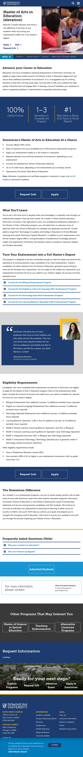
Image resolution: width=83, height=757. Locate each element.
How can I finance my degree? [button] (21, 552)
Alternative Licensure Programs (68, 628)
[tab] (41, 282)
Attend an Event (51, 686)
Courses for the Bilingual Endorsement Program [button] (29, 282)
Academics (19, 56)
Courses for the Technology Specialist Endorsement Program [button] (35, 295)
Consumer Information (68, 719)
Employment (41, 726)
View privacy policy (17, 751)
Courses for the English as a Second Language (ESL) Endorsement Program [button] (42, 289)
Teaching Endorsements (41, 628)
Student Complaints (66, 723)
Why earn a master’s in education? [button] (23, 545)
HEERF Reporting (42, 730)
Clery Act (62, 716)
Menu (6, 56)
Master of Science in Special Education (15, 628)
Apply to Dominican (71, 686)
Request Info (9, 48)
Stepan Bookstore (42, 733)
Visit (17, 44)
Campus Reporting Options (46, 719)
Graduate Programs (32, 56)
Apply (6, 44)
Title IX (61, 726)
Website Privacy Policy (67, 730)
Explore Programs (12, 686)
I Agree (54, 745)
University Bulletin (43, 737)
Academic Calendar (43, 716)
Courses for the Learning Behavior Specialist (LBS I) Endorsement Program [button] (42, 302)
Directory (39, 723)
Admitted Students (41, 569)
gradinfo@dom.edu (61, 591)
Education (45, 56)
